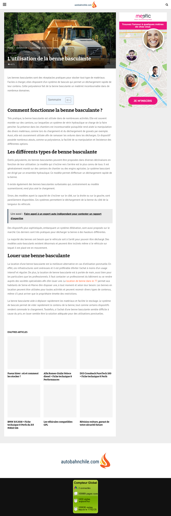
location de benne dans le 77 (81, 281)
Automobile (12, 53)
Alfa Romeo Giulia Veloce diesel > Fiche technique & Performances (58, 376)
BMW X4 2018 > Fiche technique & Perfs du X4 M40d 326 (21, 424)
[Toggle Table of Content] (66, 100)
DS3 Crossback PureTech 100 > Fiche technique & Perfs (95, 375)
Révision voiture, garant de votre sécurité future (94, 423)
